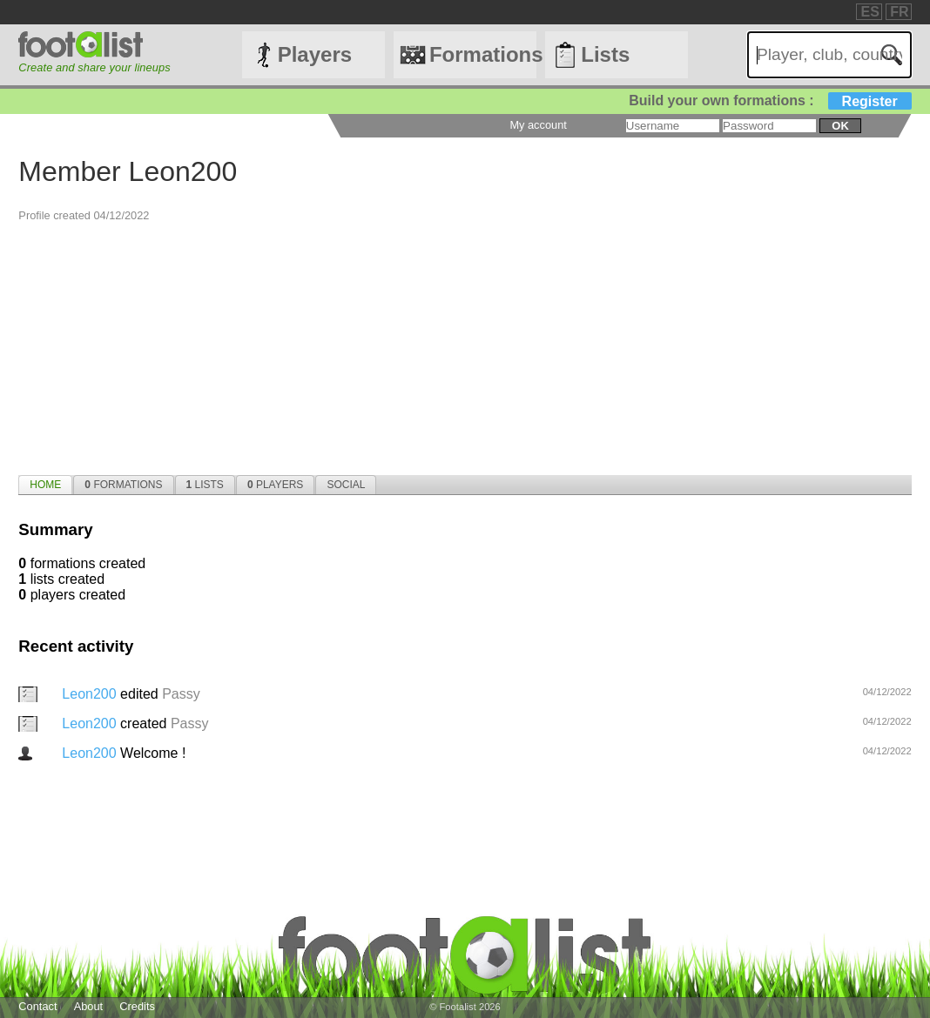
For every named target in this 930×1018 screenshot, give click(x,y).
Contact (37, 1006)
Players (315, 54)
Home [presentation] (45, 485)
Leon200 (91, 693)
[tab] (45, 484)
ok (840, 125)
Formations (482, 54)
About (88, 1006)
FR (899, 11)
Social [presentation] (346, 485)
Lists (605, 54)
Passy (181, 693)
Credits (137, 1006)
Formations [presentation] (123, 485)
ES (869, 11)
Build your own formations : (770, 100)
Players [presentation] (275, 485)
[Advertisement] (464, 344)
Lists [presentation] (205, 485)
